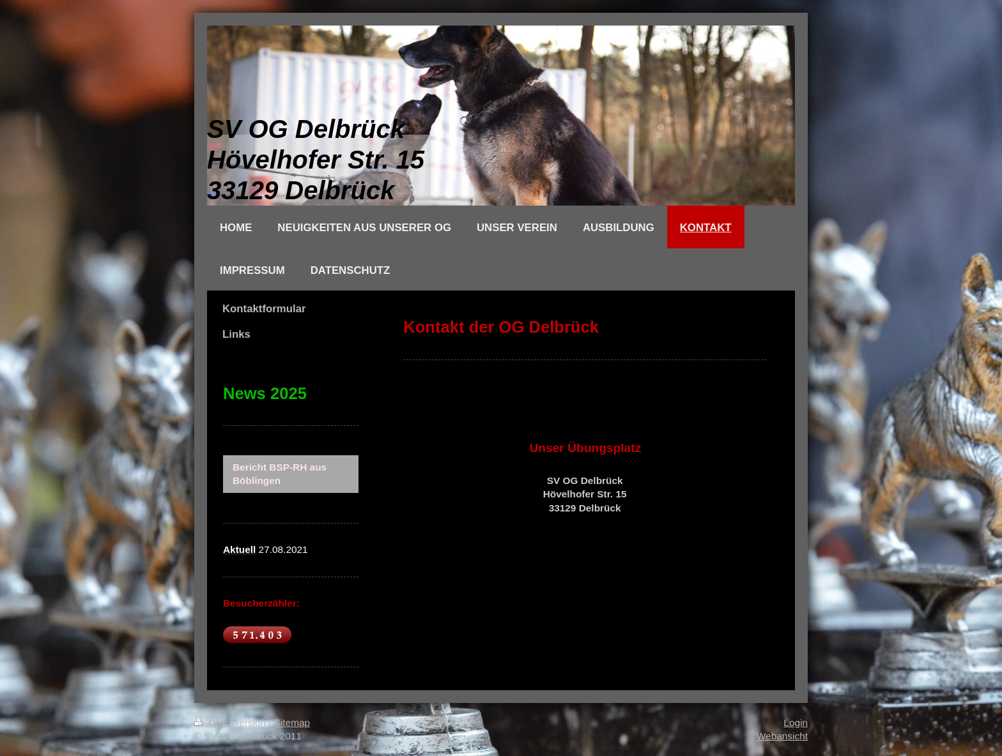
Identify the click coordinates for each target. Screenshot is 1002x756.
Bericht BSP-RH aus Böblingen (280, 474)
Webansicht (782, 735)
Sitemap (292, 722)
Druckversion (231, 722)
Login (795, 722)
